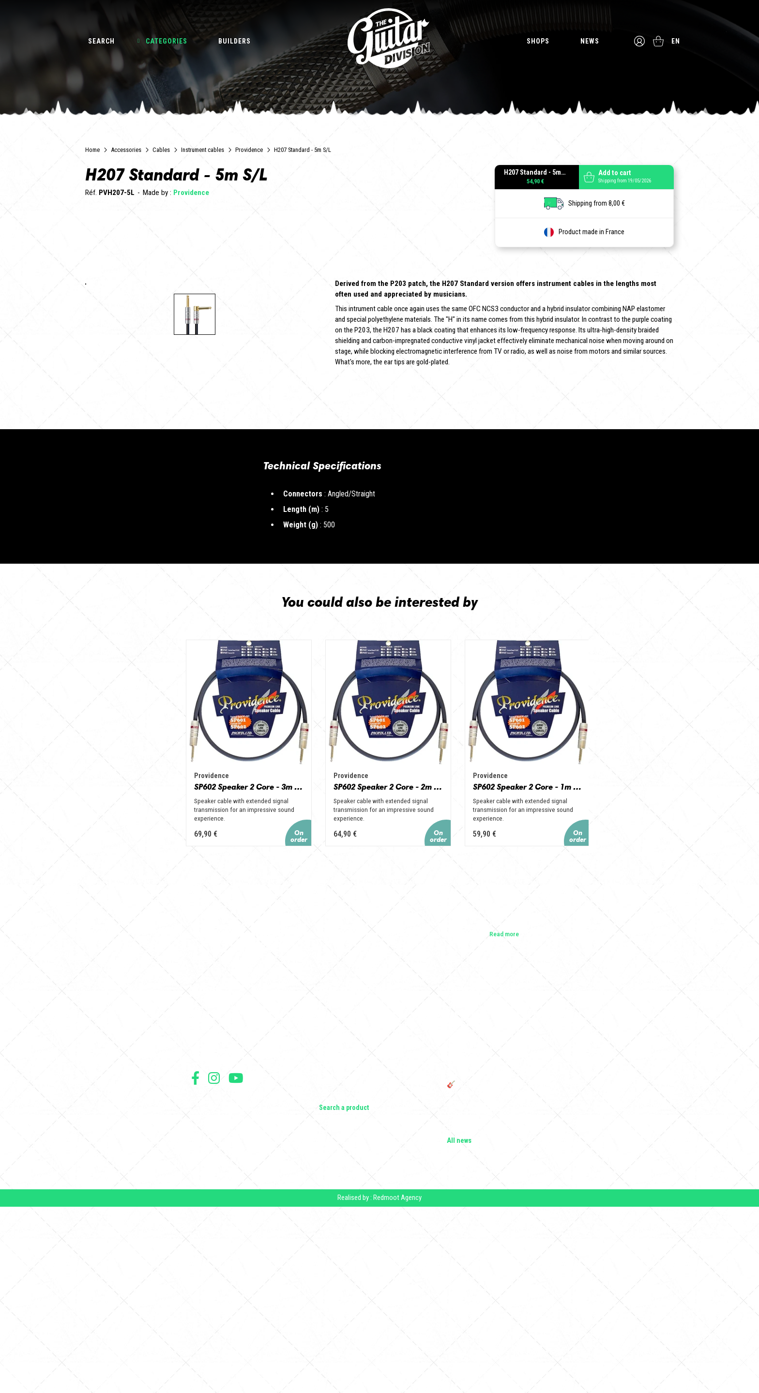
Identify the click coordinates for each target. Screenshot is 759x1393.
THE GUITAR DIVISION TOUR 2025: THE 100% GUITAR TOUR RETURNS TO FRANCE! (507, 1250)
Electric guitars (340, 1196)
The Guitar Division (379, 40)
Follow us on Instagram (214, 1260)
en (676, 41)
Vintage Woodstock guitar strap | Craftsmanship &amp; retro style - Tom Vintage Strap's (500, 1225)
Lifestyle (331, 1277)
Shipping (202, 1337)
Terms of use (207, 1284)
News (589, 41)
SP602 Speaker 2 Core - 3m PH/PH (218, 969)
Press (199, 1237)
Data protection (209, 1316)
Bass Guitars (336, 1223)
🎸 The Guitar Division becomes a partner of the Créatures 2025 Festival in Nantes (504, 1271)
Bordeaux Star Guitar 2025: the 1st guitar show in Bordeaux (503, 1293)
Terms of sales (209, 1295)
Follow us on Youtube (235, 1260)
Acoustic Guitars (342, 1209)
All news (459, 1324)
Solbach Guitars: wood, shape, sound (498, 1310)
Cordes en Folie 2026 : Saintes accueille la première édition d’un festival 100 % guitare (506, 1200)
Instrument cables (202, 149)
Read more (504, 1116)
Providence (249, 149)
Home (92, 149)
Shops (537, 41)
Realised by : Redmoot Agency (379, 1383)
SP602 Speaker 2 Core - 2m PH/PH (379, 969)
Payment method (211, 1327)
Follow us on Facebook (195, 1260)
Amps (327, 1237)
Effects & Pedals (342, 1250)
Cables (161, 149)
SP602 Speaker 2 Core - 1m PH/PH (541, 969)
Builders (234, 41)
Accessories (126, 149)
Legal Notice (206, 1305)
